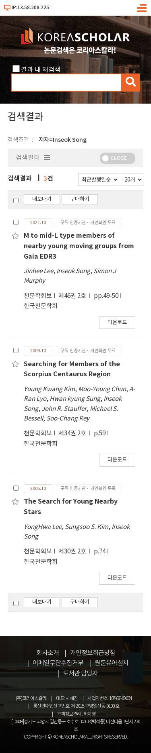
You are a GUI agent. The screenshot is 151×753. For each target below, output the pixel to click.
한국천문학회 (41, 306)
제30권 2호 (72, 551)
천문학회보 (38, 296)
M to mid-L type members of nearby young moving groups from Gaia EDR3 (79, 246)
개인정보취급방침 (92, 653)
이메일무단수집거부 (58, 663)
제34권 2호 (72, 433)
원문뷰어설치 (111, 663)
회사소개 (47, 653)
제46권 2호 (72, 296)
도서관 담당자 (80, 673)
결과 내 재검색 (40, 69)
